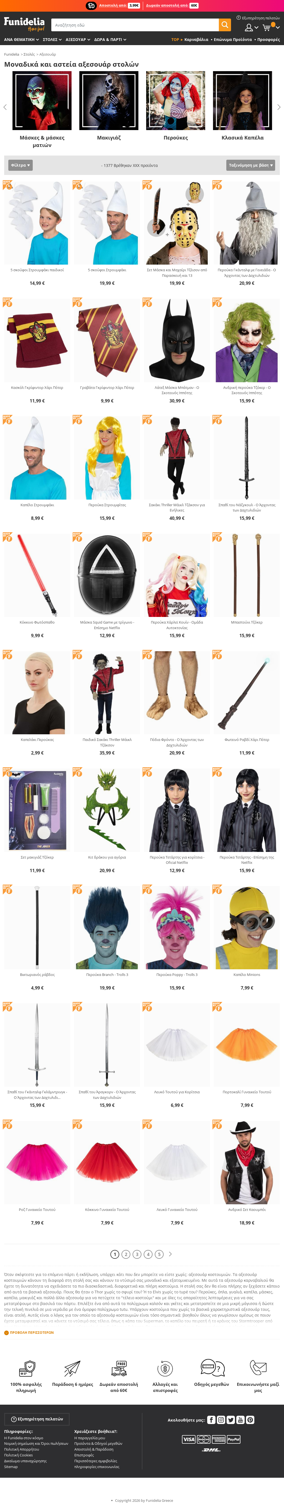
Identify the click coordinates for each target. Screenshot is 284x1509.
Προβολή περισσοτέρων (32, 1332)
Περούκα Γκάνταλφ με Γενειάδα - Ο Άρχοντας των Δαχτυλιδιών (247, 272)
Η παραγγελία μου (89, 1437)
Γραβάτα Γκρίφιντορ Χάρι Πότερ (107, 387)
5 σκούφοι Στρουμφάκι (107, 269)
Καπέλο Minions (247, 974)
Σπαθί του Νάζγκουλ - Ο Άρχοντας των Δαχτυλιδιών (247, 507)
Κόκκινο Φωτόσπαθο (37, 622)
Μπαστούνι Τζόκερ (247, 622)
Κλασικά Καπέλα (243, 137)
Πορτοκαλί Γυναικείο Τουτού (247, 1091)
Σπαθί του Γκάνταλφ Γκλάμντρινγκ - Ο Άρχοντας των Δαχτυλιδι (37, 1094)
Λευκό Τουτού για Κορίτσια (177, 1091)
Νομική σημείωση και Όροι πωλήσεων (36, 1443)
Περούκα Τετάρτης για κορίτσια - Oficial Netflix (177, 860)
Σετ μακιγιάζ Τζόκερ (37, 857)
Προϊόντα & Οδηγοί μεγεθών (98, 1443)
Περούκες (176, 137)
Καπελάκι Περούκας (37, 739)
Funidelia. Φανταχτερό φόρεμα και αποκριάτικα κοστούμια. (24, 24)
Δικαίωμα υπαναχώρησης (25, 1460)
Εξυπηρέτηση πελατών (37, 1419)
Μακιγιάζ (109, 137)
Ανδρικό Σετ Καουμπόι (247, 1209)
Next (279, 107)
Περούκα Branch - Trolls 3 (107, 974)
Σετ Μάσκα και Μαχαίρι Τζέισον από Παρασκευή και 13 (177, 272)
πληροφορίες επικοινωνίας (96, 1466)
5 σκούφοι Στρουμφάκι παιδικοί (37, 269)
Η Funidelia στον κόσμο (23, 1437)
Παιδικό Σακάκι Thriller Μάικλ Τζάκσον (107, 742)
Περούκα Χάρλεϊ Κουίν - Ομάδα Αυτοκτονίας (177, 625)
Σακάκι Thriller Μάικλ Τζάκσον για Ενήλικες (177, 507)
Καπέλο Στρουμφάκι (37, 504)
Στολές (29, 54)
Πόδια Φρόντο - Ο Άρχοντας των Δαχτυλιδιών (177, 742)
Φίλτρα (18, 165)
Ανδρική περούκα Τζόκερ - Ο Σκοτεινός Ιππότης (247, 390)
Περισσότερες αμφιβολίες (95, 1460)
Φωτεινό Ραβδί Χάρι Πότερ (247, 739)
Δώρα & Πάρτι (108, 39)
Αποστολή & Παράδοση (93, 1449)
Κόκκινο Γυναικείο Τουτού (107, 1209)
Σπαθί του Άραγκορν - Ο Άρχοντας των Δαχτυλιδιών (107, 1094)
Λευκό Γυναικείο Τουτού (177, 1209)
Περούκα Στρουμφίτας (107, 504)
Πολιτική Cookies (18, 1455)
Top (175, 39)
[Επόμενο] (170, 1254)
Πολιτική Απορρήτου (21, 1449)
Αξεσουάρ (76, 39)
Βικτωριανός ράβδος (37, 974)
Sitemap (11, 1466)
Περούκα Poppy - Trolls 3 (176, 974)
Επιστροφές (84, 1455)
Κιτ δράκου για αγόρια (107, 857)
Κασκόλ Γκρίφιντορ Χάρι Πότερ (37, 387)
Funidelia (11, 54)
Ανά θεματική (19, 39)
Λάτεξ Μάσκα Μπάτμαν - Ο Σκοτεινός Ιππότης (177, 390)
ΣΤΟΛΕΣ (50, 39)
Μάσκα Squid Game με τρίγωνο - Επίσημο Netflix (107, 625)
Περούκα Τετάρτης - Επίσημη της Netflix (247, 860)
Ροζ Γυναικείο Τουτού (37, 1209)
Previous (5, 107)
